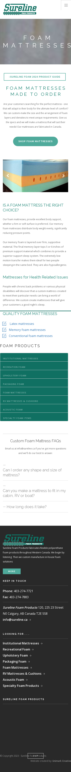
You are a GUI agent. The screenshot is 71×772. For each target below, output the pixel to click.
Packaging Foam (13, 384)
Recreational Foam (16, 649)
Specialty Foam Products (21, 686)
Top (35, 756)
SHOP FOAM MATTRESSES (35, 141)
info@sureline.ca (15, 620)
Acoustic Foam (13, 409)
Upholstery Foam (14, 375)
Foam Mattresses (14, 392)
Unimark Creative (61, 761)
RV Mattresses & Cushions (20, 401)
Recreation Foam (14, 367)
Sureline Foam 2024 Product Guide (35, 77)
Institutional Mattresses (20, 358)
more (11, 571)
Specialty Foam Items (17, 418)
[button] (8, 175)
